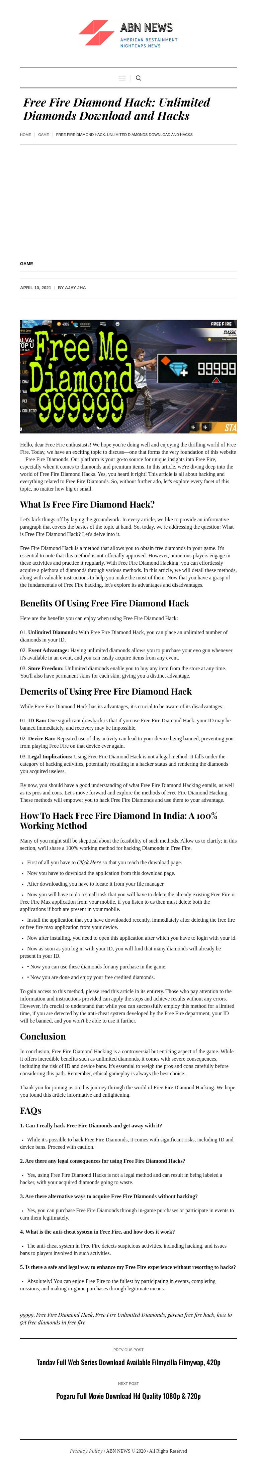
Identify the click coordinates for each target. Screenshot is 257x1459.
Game (43, 135)
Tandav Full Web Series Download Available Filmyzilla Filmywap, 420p (129, 1362)
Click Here (89, 862)
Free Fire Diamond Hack (64, 1314)
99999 (26, 1314)
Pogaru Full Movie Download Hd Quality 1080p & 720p (128, 1396)
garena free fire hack (191, 1314)
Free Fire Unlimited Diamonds (130, 1314)
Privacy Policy (86, 1450)
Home (25, 135)
